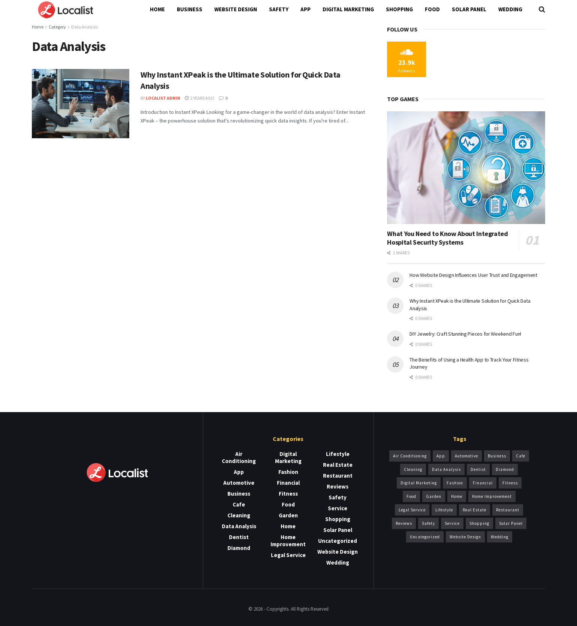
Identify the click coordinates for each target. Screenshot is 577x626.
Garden (288, 515)
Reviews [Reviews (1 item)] (404, 523)
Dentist (239, 537)
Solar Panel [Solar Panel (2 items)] (511, 523)
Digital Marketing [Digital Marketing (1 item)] (419, 483)
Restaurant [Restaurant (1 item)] (507, 509)
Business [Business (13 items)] (497, 456)
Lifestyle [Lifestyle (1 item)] (444, 509)
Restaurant (338, 475)
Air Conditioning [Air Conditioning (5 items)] (410, 456)
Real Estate (338, 464)
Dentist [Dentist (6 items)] (478, 469)
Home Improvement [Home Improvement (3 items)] (492, 496)
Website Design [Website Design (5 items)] (465, 536)
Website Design (235, 9)
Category (57, 27)
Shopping (399, 9)
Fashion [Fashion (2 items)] (455, 483)
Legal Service (288, 555)
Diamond (238, 547)
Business (189, 9)
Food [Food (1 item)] (411, 496)
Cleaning (238, 515)
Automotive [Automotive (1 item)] (466, 456)
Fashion (288, 471)
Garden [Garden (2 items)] (433, 496)
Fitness (288, 493)
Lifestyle (338, 453)
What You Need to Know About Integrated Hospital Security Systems (447, 238)
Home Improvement (288, 540)
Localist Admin (163, 98)
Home (157, 9)
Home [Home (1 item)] (456, 496)
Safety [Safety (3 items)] (428, 523)
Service (337, 508)
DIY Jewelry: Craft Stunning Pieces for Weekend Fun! (465, 333)
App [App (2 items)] (440, 456)
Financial (288, 482)
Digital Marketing (348, 9)
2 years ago (199, 98)
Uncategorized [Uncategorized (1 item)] (425, 536)
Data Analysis (84, 27)
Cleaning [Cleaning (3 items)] (413, 469)
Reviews (337, 486)
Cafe (239, 504)
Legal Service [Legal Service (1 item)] (412, 509)
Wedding (510, 9)
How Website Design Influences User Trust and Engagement (473, 275)
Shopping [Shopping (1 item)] (479, 523)
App (305, 9)
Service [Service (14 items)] (452, 523)
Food (432, 9)
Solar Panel (469, 9)
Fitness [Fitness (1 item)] (510, 483)
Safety (278, 9)
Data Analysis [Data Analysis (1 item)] (446, 469)
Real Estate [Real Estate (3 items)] (474, 509)
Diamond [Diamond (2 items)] (505, 469)
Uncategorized (337, 540)
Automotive (238, 482)
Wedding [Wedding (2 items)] (499, 536)
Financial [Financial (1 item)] (483, 483)
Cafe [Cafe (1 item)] (520, 456)
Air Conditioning (239, 457)
